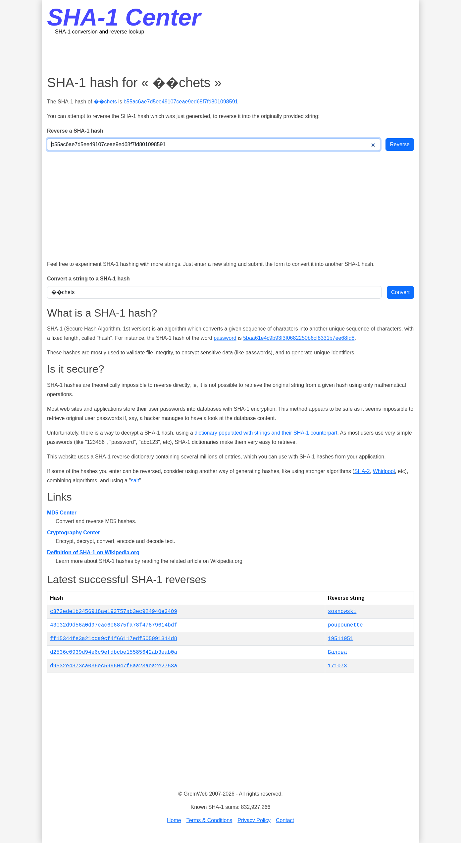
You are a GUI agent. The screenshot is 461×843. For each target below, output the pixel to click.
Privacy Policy (254, 820)
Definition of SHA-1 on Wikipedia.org (93, 552)
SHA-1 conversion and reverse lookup (99, 31)
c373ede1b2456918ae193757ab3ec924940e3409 (113, 612)
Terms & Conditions (209, 820)
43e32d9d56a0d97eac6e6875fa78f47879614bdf (113, 625)
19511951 (340, 639)
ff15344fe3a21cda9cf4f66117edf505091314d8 (113, 639)
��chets (105, 101)
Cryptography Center (73, 532)
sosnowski (342, 612)
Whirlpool (384, 471)
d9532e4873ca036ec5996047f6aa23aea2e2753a (113, 666)
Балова (337, 652)
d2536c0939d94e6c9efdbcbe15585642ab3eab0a (113, 652)
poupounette (345, 625)
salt (135, 480)
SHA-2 (362, 471)
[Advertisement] (230, 55)
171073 (337, 666)
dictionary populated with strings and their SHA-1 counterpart (265, 433)
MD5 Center (62, 512)
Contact (285, 820)
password (225, 338)
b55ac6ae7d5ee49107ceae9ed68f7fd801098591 (181, 101)
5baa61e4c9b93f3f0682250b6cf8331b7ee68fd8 (298, 338)
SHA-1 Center (124, 17)
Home (174, 820)
